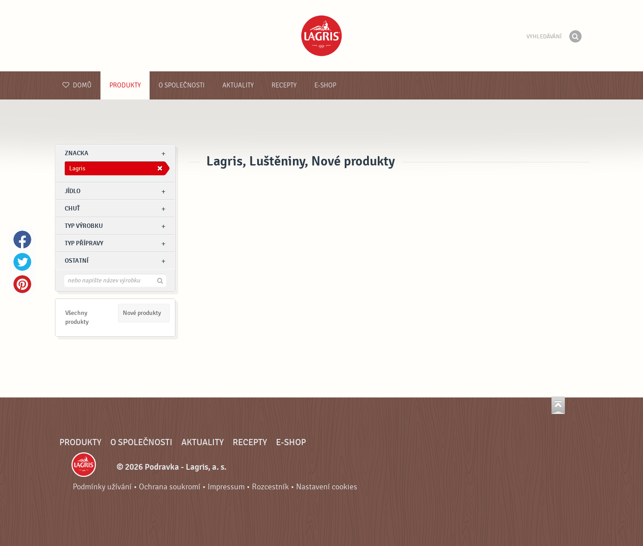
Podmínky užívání (102, 487)
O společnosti (182, 85)
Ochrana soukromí (169, 487)
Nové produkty (142, 313)
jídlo (72, 191)
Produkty (125, 85)
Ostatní (76, 261)
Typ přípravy (84, 243)
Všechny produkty (77, 317)
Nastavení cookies (326, 487)
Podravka (321, 35)
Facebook (22, 239)
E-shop (325, 85)
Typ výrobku (84, 226)
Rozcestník (270, 487)
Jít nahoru (558, 405)
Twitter (22, 262)
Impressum (226, 487)
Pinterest (22, 284)
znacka (76, 153)
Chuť (72, 208)
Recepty (283, 85)
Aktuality (238, 85)
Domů (77, 85)
